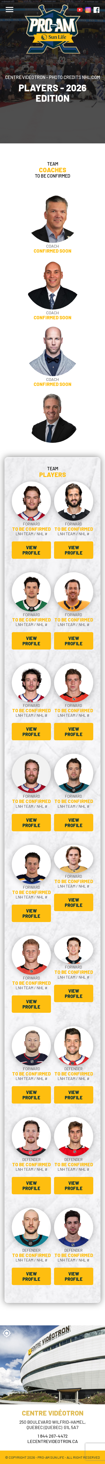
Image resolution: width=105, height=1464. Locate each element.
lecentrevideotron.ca (52, 1441)
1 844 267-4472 (53, 1436)
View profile (31, 550)
